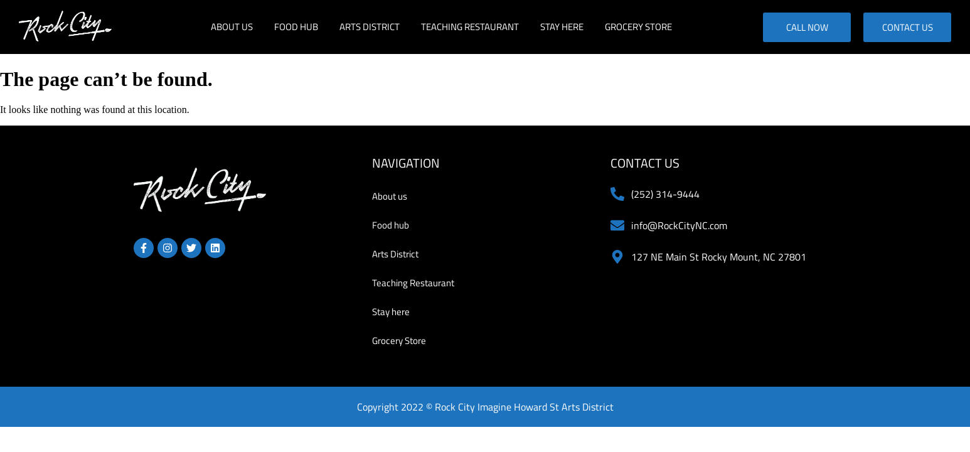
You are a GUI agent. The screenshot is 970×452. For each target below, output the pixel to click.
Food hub (296, 26)
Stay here (562, 26)
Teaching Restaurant (470, 26)
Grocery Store (638, 26)
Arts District (369, 26)
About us (232, 26)
